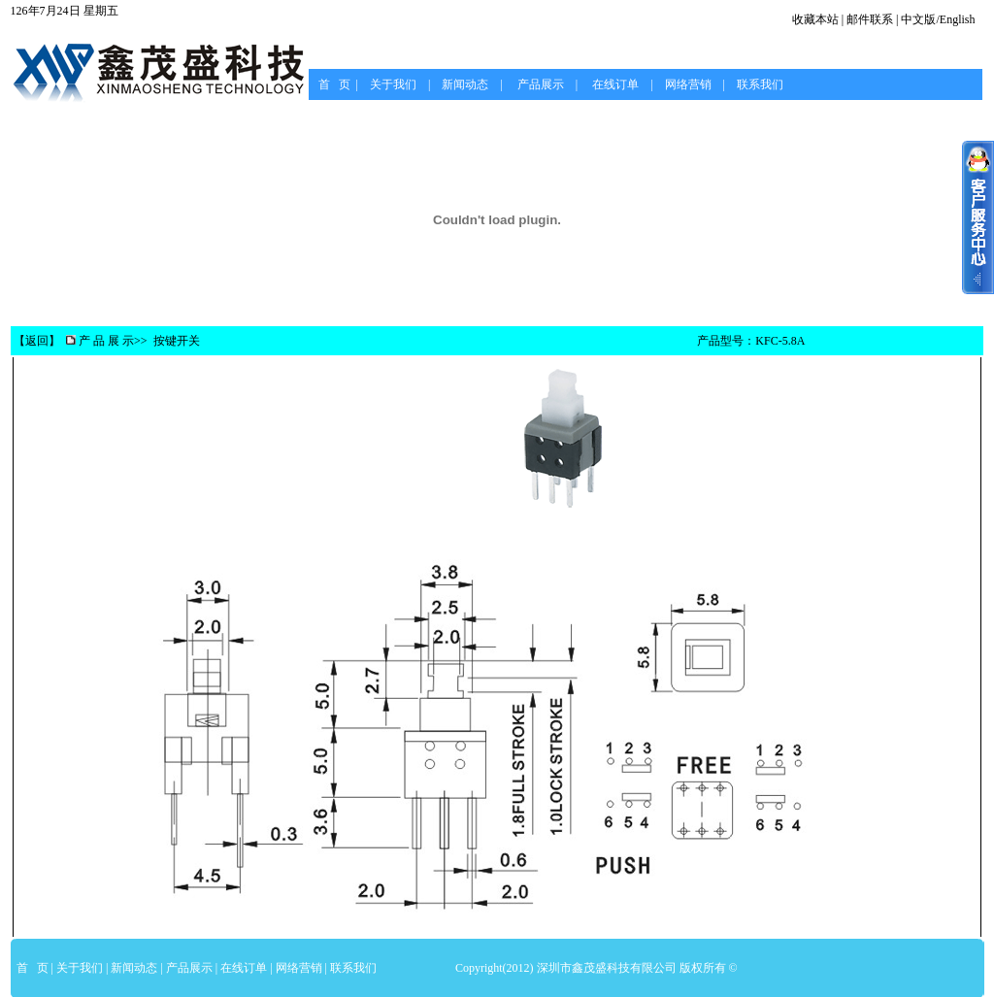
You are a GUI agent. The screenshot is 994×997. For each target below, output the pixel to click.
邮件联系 (869, 19)
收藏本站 (815, 19)
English (958, 19)
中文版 (918, 19)
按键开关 (176, 341)
